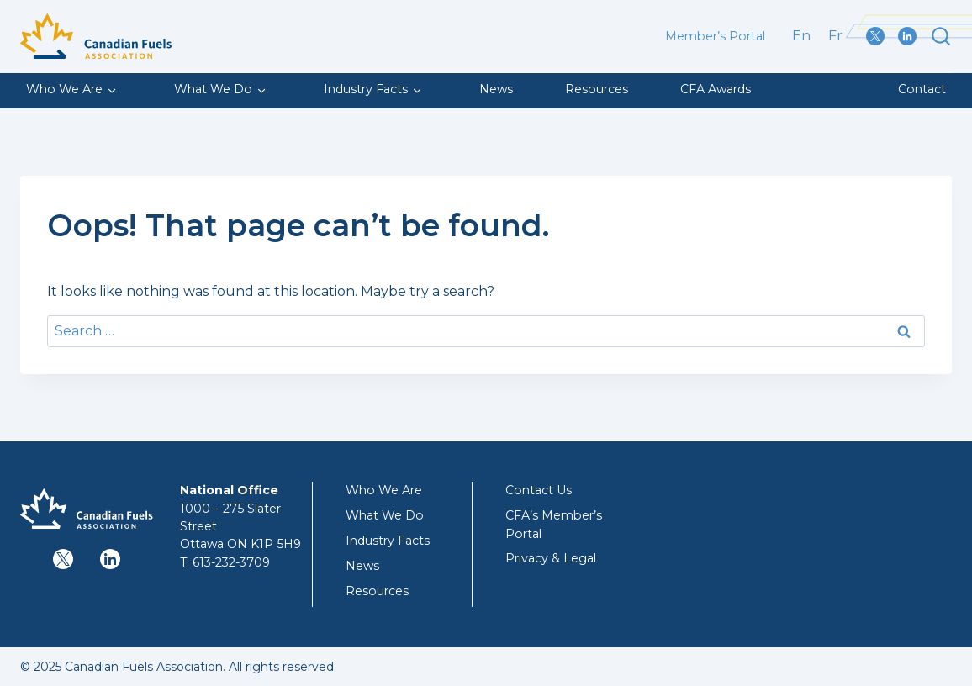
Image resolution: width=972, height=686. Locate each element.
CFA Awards (715, 89)
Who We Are (384, 490)
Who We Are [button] (64, 89)
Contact (922, 89)
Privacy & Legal (550, 558)
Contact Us (538, 490)
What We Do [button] (213, 89)
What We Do (385, 515)
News (496, 89)
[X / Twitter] (878, 36)
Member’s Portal (715, 36)
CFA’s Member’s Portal (553, 524)
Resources (596, 89)
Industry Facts (388, 540)
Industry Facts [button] (366, 89)
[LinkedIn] (910, 36)
